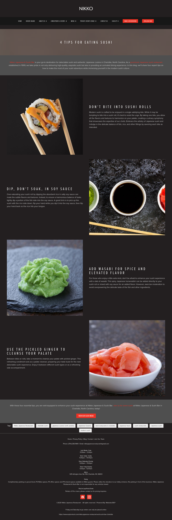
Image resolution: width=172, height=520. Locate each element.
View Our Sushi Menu (86, 415)
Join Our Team (99, 439)
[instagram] (89, 497)
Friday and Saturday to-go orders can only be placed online (86, 510)
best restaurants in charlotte (105, 426)
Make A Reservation (130, 21)
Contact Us (104, 21)
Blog (85, 439)
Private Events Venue (88, 21)
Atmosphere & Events (59, 21)
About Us (43, 21)
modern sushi (85, 430)
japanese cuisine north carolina (63, 426)
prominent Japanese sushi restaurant (146, 62)
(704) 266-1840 (148, 21)
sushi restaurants (140, 426)
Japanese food (125, 426)
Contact (90, 439)
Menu (73, 21)
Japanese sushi (156, 426)
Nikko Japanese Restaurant (23, 426)
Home (20, 21)
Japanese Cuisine (85, 426)
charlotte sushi (43, 426)
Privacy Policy (77, 439)
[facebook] (82, 497)
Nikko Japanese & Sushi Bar (22, 62)
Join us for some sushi (123, 405)
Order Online (30, 21)
